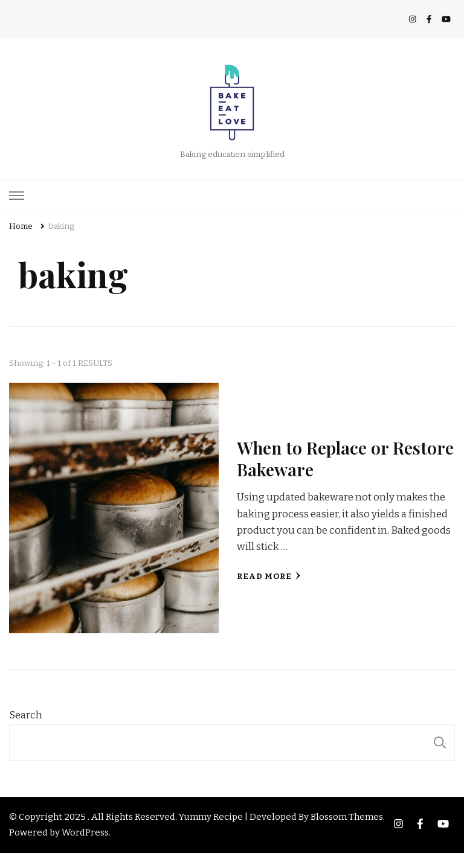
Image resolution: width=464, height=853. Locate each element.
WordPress (85, 832)
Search (25, 715)
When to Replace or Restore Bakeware (345, 458)
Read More (269, 576)
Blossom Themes (347, 816)
